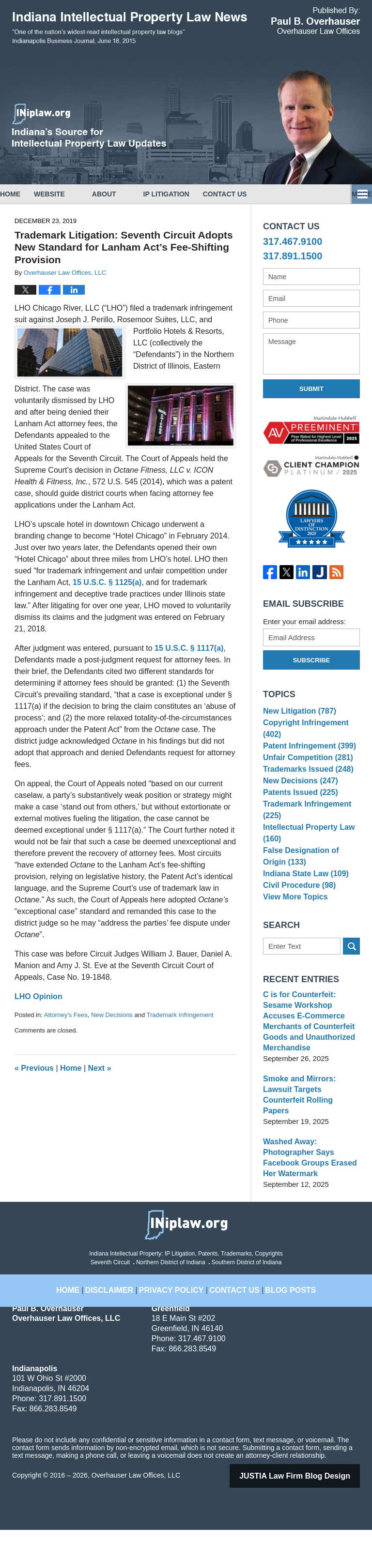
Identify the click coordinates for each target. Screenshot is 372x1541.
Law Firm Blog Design (307, 1487)
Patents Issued (298, 811)
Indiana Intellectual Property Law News (129, 28)
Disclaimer (122, 1295)
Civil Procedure (297, 912)
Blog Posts (280, 1295)
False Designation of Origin (310, 878)
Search (351, 978)
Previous (34, 1068)
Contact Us (266, 194)
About (131, 194)
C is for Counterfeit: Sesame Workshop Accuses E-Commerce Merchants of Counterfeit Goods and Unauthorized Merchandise (311, 1048)
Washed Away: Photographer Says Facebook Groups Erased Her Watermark (307, 1169)
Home (24, 194)
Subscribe (311, 660)
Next (99, 1068)
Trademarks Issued (305, 781)
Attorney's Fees (66, 1014)
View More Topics (293, 927)
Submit (311, 388)
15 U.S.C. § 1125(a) (107, 582)
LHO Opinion (38, 996)
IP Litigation (193, 194)
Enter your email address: (304, 621)
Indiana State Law (303, 898)
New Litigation (297, 712)
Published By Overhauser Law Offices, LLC (315, 20)
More (351, 194)
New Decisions (112, 1014)
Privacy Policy (176, 1295)
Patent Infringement (306, 751)
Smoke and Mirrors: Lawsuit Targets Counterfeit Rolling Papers (310, 1111)
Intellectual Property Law (306, 854)
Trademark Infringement (180, 1014)
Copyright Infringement (303, 732)
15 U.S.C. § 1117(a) (189, 648)
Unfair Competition (305, 766)
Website (76, 194)
